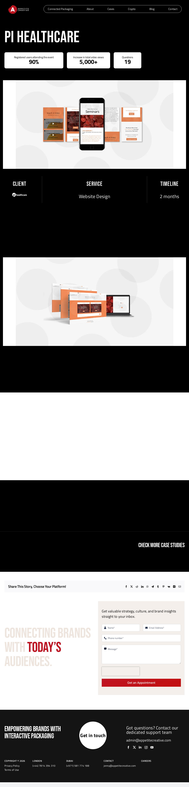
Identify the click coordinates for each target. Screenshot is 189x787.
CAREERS (146, 765)
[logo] (18, 5)
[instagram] (146, 749)
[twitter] (134, 749)
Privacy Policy (11, 770)
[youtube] (151, 749)
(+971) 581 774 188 (77, 770)
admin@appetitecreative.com (148, 742)
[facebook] (128, 749)
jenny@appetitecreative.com (120, 770)
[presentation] (121, 671)
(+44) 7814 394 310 (43, 770)
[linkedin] (140, 749)
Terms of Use (11, 775)
